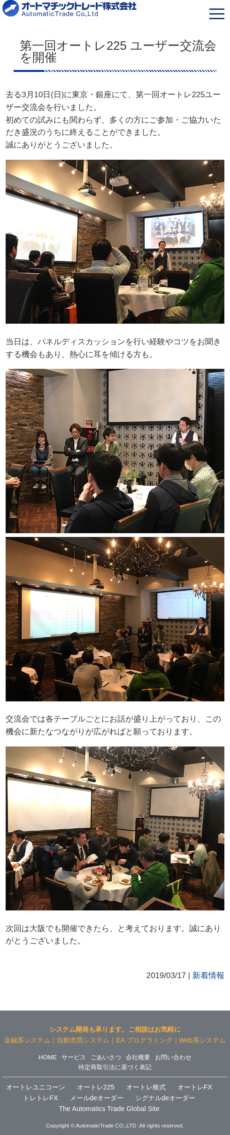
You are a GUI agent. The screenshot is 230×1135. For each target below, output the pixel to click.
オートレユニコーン (35, 1087)
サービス (73, 1057)
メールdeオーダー (96, 1098)
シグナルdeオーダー (165, 1098)
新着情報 (208, 975)
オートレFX (194, 1087)
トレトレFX (40, 1098)
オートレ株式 (146, 1087)
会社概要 (138, 1057)
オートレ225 (96, 1087)
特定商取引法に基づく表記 (115, 1067)
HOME (47, 1057)
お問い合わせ (173, 1057)
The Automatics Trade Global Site (109, 1108)
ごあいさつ (106, 1057)
